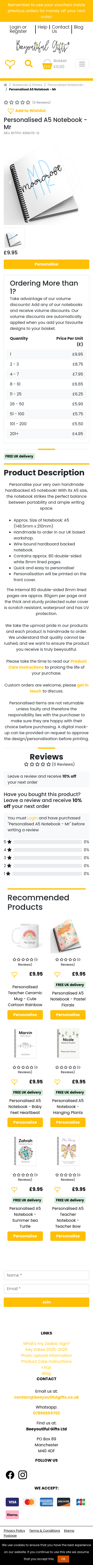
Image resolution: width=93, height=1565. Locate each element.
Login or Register (18, 29)
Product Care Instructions (46, 1361)
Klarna (69, 1530)
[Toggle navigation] (82, 64)
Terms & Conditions (44, 1530)
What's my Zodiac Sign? (46, 1343)
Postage (10, 1535)
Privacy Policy (14, 1530)
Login (32, 818)
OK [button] (63, 1559)
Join (46, 1302)
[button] (10, 182)
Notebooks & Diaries (27, 85)
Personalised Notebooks (65, 85)
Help (42, 27)
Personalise (47, 264)
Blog (78, 27)
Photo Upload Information (46, 1355)
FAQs (47, 1367)
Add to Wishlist (26, 111)
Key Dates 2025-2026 (46, 1349)
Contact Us (60, 29)
